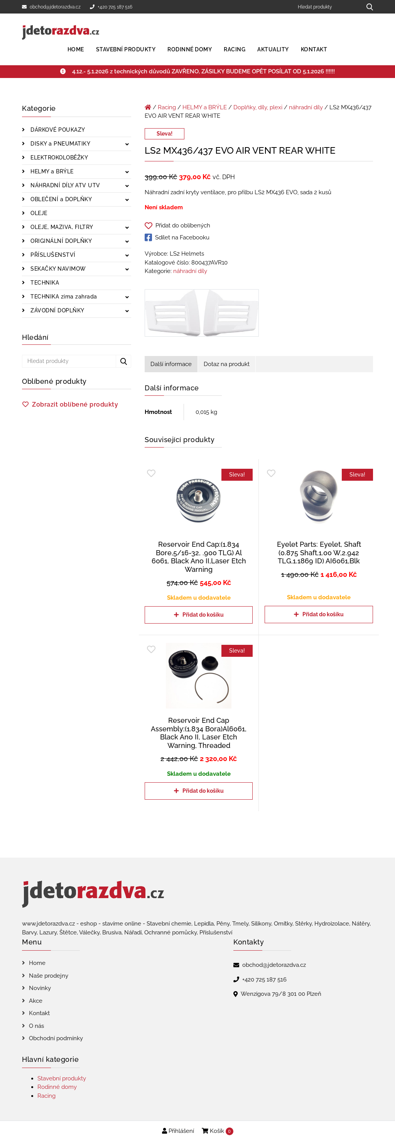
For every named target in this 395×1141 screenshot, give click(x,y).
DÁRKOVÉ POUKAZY (57, 130)
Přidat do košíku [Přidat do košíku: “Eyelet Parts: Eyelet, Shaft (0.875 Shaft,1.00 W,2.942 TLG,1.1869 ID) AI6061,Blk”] (323, 614)
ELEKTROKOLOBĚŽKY (58, 157)
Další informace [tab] (171, 364)
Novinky (40, 988)
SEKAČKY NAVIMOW (57, 269)
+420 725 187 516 (111, 7)
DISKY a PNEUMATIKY (60, 144)
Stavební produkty (126, 49)
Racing (234, 49)
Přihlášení (178, 1130)
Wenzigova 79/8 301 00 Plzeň (281, 993)
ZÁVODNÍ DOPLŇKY (56, 310)
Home (76, 49)
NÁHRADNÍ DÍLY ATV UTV (64, 185)
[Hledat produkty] (327, 6)
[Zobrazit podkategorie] (127, 144)
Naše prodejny (48, 975)
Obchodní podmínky (56, 1038)
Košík (217, 1131)
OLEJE (38, 213)
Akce (35, 1000)
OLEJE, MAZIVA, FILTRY (61, 227)
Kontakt (314, 49)
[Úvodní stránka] (148, 107)
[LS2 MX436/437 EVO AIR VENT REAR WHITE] (202, 314)
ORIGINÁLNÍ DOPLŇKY (60, 241)
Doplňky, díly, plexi (257, 107)
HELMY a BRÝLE (51, 171)
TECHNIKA (44, 283)
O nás (36, 1025)
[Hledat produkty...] (367, 6)
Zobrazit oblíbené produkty (75, 404)
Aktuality (273, 49)
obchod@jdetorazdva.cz (51, 7)
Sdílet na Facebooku (177, 237)
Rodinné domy (189, 49)
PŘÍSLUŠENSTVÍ (52, 255)
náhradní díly (306, 107)
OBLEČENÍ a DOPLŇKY (60, 199)
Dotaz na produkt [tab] (227, 364)
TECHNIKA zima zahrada (63, 296)
